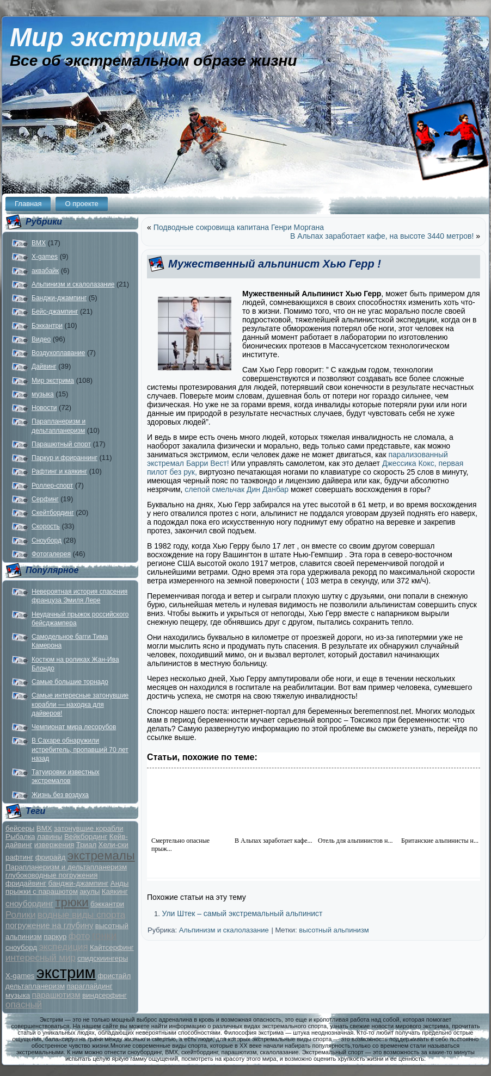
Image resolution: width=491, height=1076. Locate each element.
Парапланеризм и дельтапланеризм (66, 867)
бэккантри (107, 904)
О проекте (81, 204)
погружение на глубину (49, 925)
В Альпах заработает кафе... (273, 840)
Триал (86, 845)
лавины (50, 836)
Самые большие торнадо (70, 682)
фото (79, 936)
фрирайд (50, 857)
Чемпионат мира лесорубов (74, 727)
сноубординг (29, 903)
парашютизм (56, 994)
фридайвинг (25, 883)
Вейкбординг (85, 836)
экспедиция (63, 947)
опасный (23, 1004)
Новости (44, 408)
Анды (120, 883)
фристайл (114, 976)
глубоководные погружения (51, 875)
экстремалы (101, 855)
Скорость (46, 526)
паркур (55, 936)
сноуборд (21, 947)
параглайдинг (89, 986)
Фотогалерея (51, 554)
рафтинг (19, 857)
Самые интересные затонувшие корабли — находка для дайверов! (80, 704)
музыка (43, 394)
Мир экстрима (106, 37)
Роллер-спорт (52, 485)
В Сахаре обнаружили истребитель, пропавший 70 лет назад (80, 749)
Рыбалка (20, 836)
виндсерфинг (104, 995)
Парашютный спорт (61, 444)
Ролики (20, 915)
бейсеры (19, 828)
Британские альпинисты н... (439, 840)
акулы (89, 891)
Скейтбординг (53, 513)
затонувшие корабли (88, 828)
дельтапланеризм (35, 986)
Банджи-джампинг (59, 298)
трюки (71, 902)
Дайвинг (44, 366)
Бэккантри (47, 325)
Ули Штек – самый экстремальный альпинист (242, 913)
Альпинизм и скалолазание (73, 284)
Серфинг (45, 499)
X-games (45, 256)
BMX (39, 243)
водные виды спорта (81, 915)
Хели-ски (113, 845)
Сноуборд (47, 540)
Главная (28, 204)
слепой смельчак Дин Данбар (237, 489)
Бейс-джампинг (55, 311)
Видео (41, 339)
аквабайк (45, 271)
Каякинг (115, 891)
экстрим (66, 972)
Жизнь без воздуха (60, 795)
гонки (104, 935)
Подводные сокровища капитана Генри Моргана (239, 227)
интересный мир (40, 958)
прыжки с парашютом (41, 891)
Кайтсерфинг (112, 947)
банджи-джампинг (78, 883)
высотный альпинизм (334, 930)
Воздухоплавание (58, 353)
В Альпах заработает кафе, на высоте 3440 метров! (382, 236)
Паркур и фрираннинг (64, 458)
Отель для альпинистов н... (355, 840)
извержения (54, 845)
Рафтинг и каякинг (59, 471)
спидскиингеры (102, 958)
